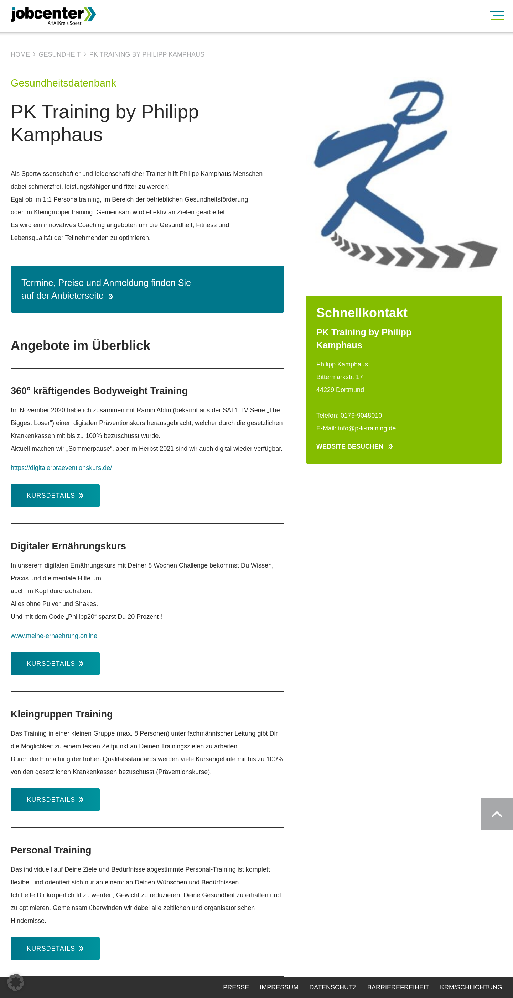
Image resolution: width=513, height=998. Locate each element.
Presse (236, 987)
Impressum (279, 987)
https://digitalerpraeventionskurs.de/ (61, 467)
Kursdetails (55, 495)
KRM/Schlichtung (471, 987)
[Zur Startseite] (64, 16)
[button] (15, 982)
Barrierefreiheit (398, 987)
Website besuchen (354, 446)
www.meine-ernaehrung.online (55, 635)
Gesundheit (59, 54)
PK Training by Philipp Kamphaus (146, 54)
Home (20, 54)
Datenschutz (333, 987)
